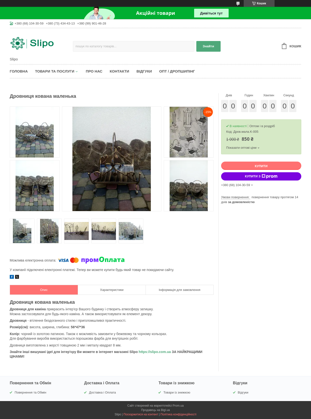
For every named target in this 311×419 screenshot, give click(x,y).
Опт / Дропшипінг (177, 71)
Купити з (261, 176)
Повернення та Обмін (30, 392)
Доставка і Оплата (102, 392)
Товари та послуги (54, 71)
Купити (261, 166)
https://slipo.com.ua (155, 352)
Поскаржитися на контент (140, 414)
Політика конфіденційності (179, 414)
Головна (19, 71)
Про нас (94, 71)
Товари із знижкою (176, 392)
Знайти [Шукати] (208, 46)
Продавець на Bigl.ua (155, 410)
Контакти (119, 71)
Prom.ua (178, 405)
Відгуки (144, 71)
